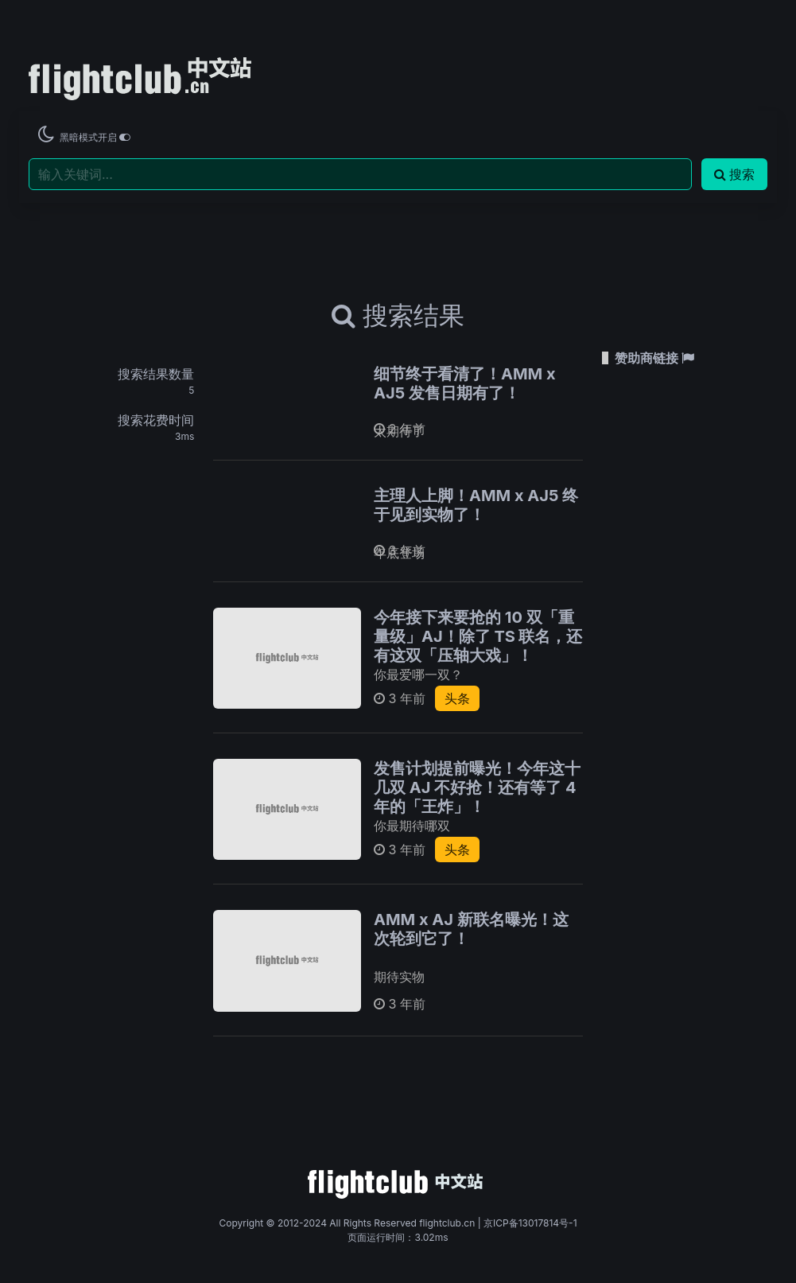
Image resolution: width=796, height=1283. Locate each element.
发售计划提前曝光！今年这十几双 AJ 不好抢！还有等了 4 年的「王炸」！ (477, 787)
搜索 (734, 174)
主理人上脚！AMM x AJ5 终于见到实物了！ (476, 505)
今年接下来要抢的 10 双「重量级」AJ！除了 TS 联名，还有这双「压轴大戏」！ (478, 636)
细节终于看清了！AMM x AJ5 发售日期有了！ (465, 383)
